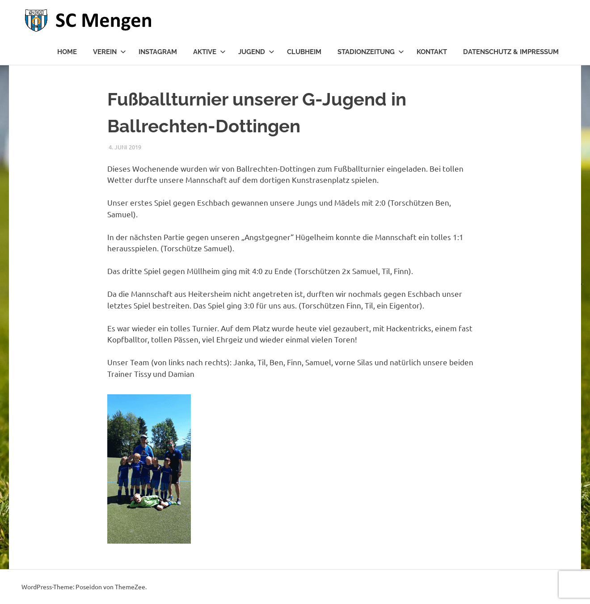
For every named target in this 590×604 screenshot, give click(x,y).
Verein (109, 52)
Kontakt (432, 52)
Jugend (256, 52)
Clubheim (304, 52)
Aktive (209, 52)
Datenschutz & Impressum (511, 52)
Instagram (158, 52)
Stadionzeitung (370, 52)
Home (67, 52)
